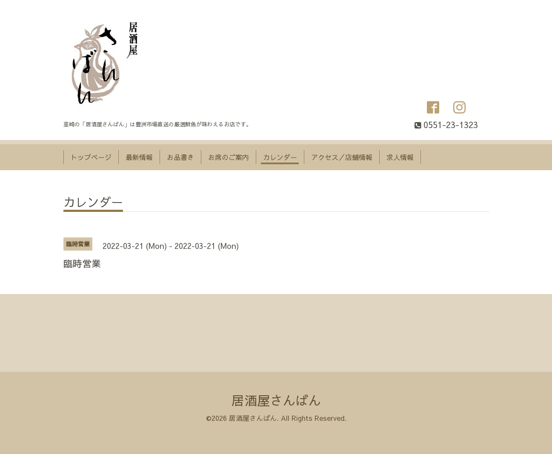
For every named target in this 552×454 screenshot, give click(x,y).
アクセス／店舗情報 (341, 157)
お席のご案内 (228, 157)
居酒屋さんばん (276, 400)
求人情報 (400, 157)
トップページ (91, 157)
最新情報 (139, 157)
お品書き (180, 157)
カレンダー (280, 157)
